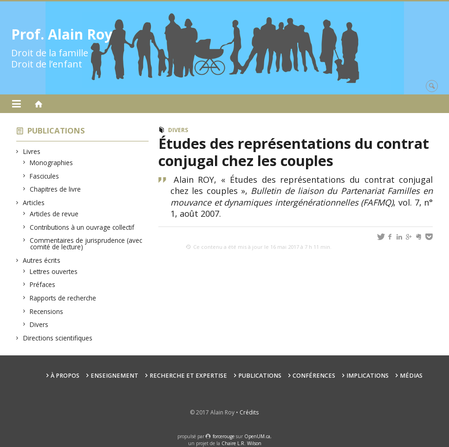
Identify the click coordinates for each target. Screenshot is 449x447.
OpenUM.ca (257, 436)
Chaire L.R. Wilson (241, 443)
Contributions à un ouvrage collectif (82, 227)
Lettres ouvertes (54, 271)
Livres (31, 151)
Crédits (249, 412)
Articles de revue (54, 213)
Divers (39, 324)
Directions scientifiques (57, 338)
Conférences (314, 376)
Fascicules (44, 176)
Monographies (51, 162)
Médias (411, 376)
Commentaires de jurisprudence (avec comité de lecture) (86, 243)
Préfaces (42, 284)
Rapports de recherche (63, 298)
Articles (34, 202)
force (223, 436)
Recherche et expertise (188, 376)
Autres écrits (41, 260)
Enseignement (114, 376)
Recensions (46, 311)
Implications (367, 376)
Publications (56, 130)
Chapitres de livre (55, 189)
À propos (65, 376)
